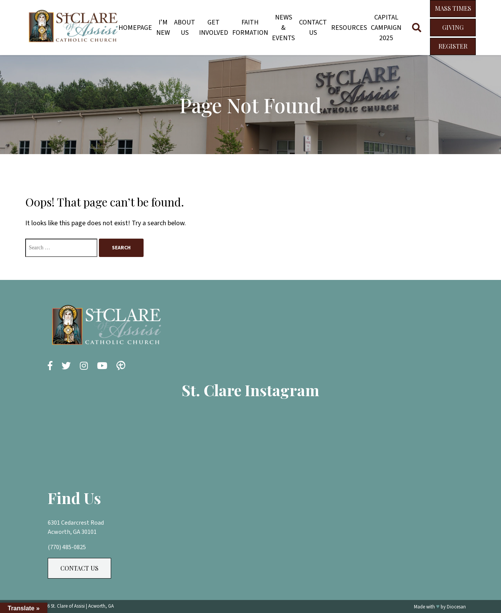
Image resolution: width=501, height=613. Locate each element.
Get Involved (213, 27)
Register (452, 46)
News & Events (283, 28)
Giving (453, 27)
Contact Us (313, 27)
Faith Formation (250, 27)
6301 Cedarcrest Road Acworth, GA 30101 (76, 527)
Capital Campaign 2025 (386, 28)
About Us (184, 27)
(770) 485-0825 (67, 547)
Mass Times (453, 8)
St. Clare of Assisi (68, 606)
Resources (349, 28)
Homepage (135, 28)
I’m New (163, 27)
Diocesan (456, 606)
